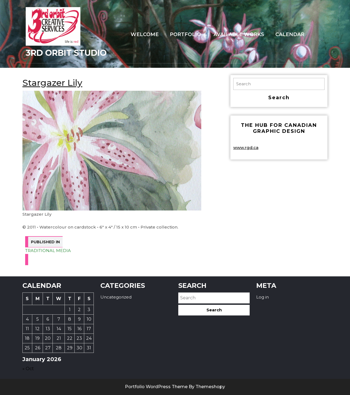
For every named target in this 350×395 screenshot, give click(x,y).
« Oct (28, 368)
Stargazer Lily (52, 82)
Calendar (289, 34)
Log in (262, 297)
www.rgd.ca (245, 147)
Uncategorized (116, 297)
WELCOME (145, 34)
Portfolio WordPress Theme (156, 386)
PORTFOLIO (185, 34)
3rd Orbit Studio (66, 53)
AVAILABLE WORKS (239, 34)
